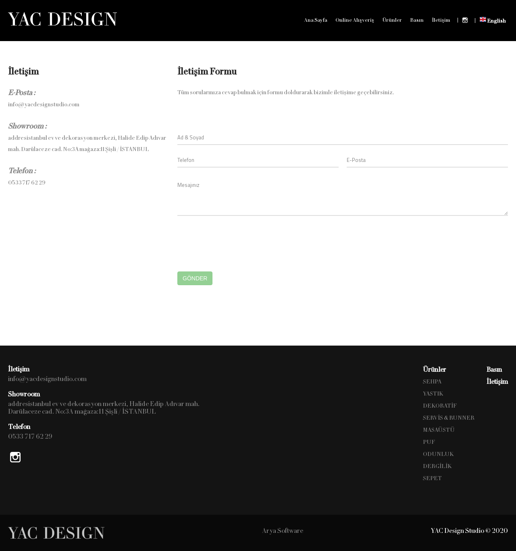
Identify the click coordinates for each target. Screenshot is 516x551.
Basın (417, 20)
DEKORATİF (440, 405)
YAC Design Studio (62, 19)
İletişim (441, 20)
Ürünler (392, 20)
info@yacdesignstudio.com (43, 104)
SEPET (432, 478)
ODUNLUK (438, 454)
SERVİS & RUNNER (448, 417)
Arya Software (282, 530)
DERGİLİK (437, 466)
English (493, 20)
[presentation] (238, 239)
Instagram (465, 20)
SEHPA (432, 381)
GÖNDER (195, 278)
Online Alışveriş (354, 20)
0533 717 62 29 (27, 182)
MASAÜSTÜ (439, 430)
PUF (429, 442)
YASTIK (433, 393)
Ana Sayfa (315, 20)
